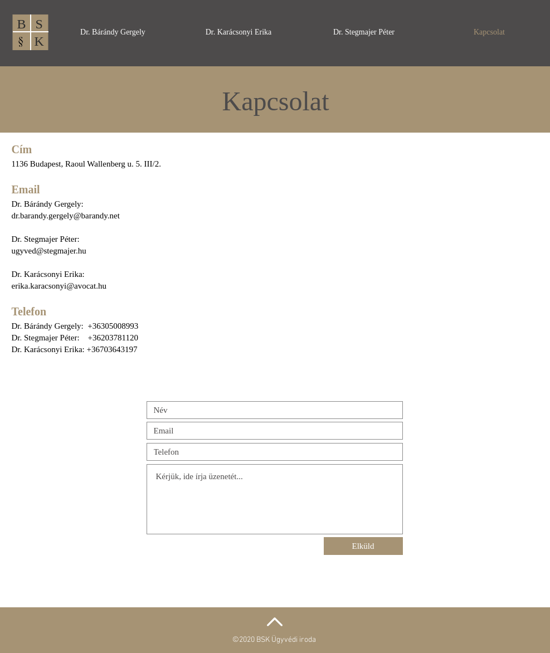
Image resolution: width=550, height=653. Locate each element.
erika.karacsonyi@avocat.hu (59, 285)
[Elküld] (363, 546)
